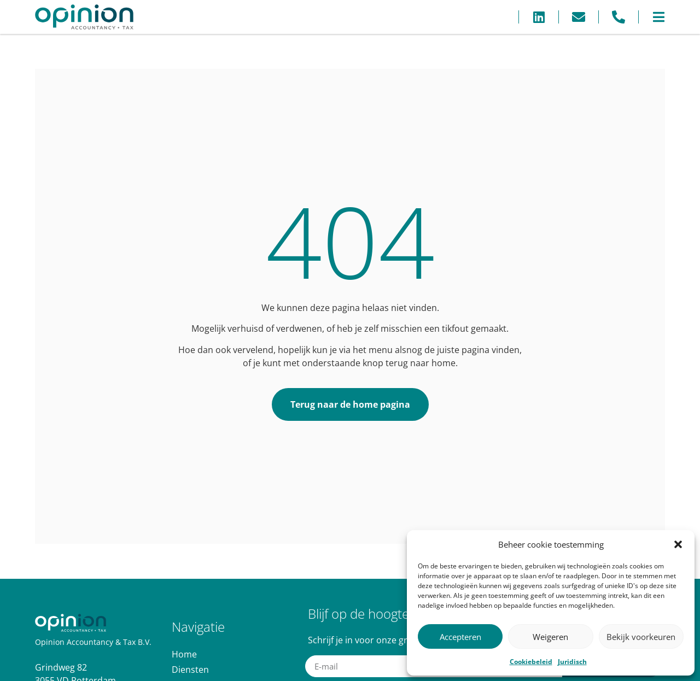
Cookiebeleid (531, 661)
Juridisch (572, 661)
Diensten (190, 670)
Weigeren (550, 636)
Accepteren (460, 636)
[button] (678, 544)
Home (184, 654)
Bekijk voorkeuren (640, 636)
